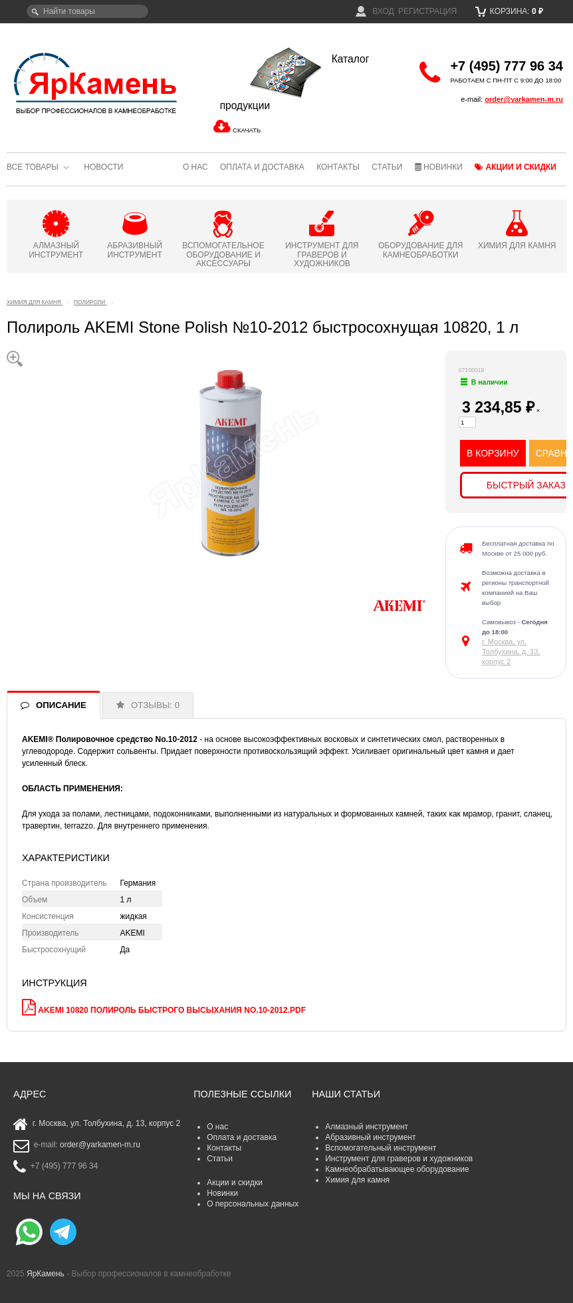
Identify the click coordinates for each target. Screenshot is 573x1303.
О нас (195, 167)
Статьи (387, 167)
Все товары (32, 167)
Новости (103, 167)
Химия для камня (357, 1180)
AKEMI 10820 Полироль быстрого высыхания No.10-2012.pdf (172, 1010)
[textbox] (87, 11)
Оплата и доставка (262, 167)
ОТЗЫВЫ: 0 (155, 705)
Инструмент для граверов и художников (399, 1158)
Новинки (439, 167)
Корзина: (509, 11)
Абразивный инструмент (370, 1137)
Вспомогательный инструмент (380, 1148)
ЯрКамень (45, 1273)
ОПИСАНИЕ (61, 705)
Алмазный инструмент (366, 1126)
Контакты (338, 167)
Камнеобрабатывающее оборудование (397, 1169)
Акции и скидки (515, 167)
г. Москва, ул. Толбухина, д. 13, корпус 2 (511, 651)
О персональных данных (252, 1204)
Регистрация (427, 11)
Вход (375, 11)
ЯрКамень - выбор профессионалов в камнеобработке (96, 82)
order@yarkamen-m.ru (524, 99)
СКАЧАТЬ (247, 130)
